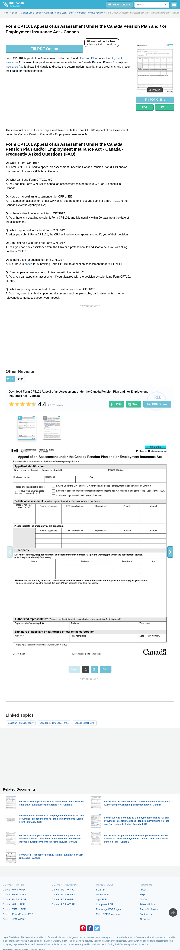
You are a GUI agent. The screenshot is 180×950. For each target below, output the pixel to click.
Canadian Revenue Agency (20, 723)
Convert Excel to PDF (15, 894)
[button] (170, 552)
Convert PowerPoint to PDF (18, 914)
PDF (144, 107)
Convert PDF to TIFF (63, 904)
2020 (21, 379)
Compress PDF (104, 904)
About (143, 889)
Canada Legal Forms (84, 723)
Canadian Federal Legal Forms (53, 723)
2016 (10, 379)
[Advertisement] (68, 101)
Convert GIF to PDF (14, 904)
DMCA (143, 899)
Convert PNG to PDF (14, 899)
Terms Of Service (149, 909)
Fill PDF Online (44, 49)
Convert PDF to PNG (63, 894)
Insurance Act (14, 66)
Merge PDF (102, 894)
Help (142, 894)
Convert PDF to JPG (63, 889)
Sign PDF (101, 899)
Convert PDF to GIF (62, 899)
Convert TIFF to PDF (14, 909)
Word (164, 107)
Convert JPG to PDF (14, 919)
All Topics (145, 919)
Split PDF (101, 889)
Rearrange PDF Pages (108, 909)
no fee (28, 263)
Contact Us (146, 914)
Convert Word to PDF (14, 889)
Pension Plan (88, 58)
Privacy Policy (147, 904)
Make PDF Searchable (108, 914)
